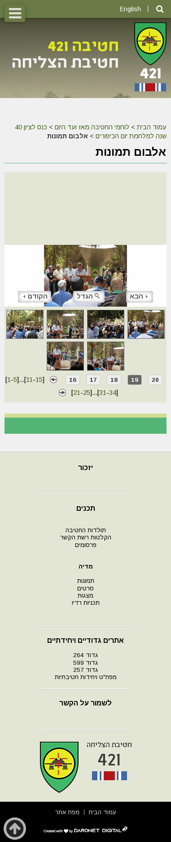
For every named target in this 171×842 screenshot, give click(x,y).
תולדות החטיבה (86, 530)
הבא (139, 296)
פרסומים (85, 545)
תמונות (85, 580)
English (130, 9)
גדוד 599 (85, 662)
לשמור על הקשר (85, 703)
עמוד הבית (152, 127)
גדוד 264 (85, 655)
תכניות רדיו (86, 602)
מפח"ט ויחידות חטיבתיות (86, 677)
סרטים (85, 588)
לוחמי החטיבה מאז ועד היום (92, 127)
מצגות (85, 595)
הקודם (35, 296)
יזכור (85, 467)
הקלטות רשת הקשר (85, 537)
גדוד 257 (85, 670)
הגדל (89, 296)
